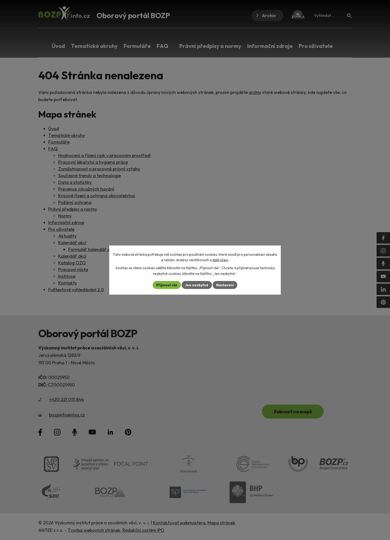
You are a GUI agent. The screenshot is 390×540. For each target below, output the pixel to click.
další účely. (220, 260)
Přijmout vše (166, 285)
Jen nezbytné (196, 285)
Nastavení (225, 285)
